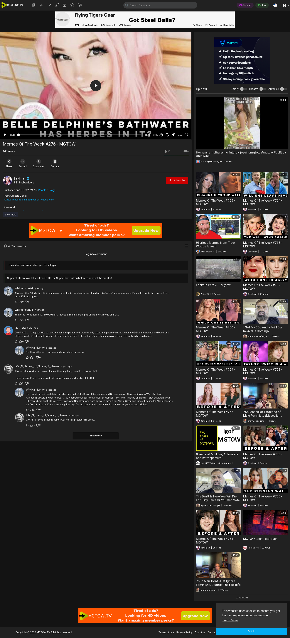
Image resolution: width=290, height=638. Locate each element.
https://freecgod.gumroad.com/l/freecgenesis (29, 199)
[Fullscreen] (186, 135)
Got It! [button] (251, 631)
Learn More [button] (230, 620)
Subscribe (177, 180)
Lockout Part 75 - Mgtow (213, 285)
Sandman (22, 178)
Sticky (235, 88)
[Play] (5, 135)
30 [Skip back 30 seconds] (161, 135)
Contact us (214, 632)
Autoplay (273, 88)
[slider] (79, 134)
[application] (95, 85)
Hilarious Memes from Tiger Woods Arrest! (215, 244)
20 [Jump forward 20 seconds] (167, 135)
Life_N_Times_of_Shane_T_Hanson (37, 366)
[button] (275, 5)
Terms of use (166, 632)
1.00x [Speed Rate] (155, 135)
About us (200, 632)
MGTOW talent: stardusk (260, 539)
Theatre (253, 88)
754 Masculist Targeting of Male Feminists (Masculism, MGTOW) (262, 415)
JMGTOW (20, 328)
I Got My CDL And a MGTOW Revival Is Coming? (262, 329)
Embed (24, 163)
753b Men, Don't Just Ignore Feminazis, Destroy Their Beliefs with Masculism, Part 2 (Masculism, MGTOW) (218, 586)
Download (42, 163)
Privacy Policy (184, 632)
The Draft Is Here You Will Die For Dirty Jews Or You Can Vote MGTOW (218, 500)
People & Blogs (46, 190)
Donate (59, 163)
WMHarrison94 (24, 288)
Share (9, 163)
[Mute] (174, 135)
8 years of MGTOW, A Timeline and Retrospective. (217, 456)
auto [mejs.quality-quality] (180, 135)
